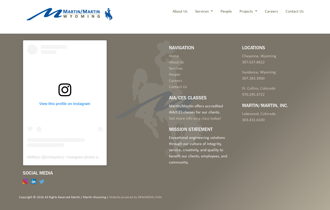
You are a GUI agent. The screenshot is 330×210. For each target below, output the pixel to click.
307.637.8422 (253, 62)
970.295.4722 (253, 95)
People (226, 11)
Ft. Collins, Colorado (258, 89)
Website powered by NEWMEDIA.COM (135, 197)
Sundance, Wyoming (259, 72)
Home (174, 56)
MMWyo (33, 157)
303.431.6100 (253, 120)
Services (202, 11)
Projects (246, 11)
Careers (271, 11)
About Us (180, 11)
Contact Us (295, 11)
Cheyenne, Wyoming (259, 56)
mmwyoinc (54, 157)
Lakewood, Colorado (259, 114)
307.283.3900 (253, 79)
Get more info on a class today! (195, 119)
